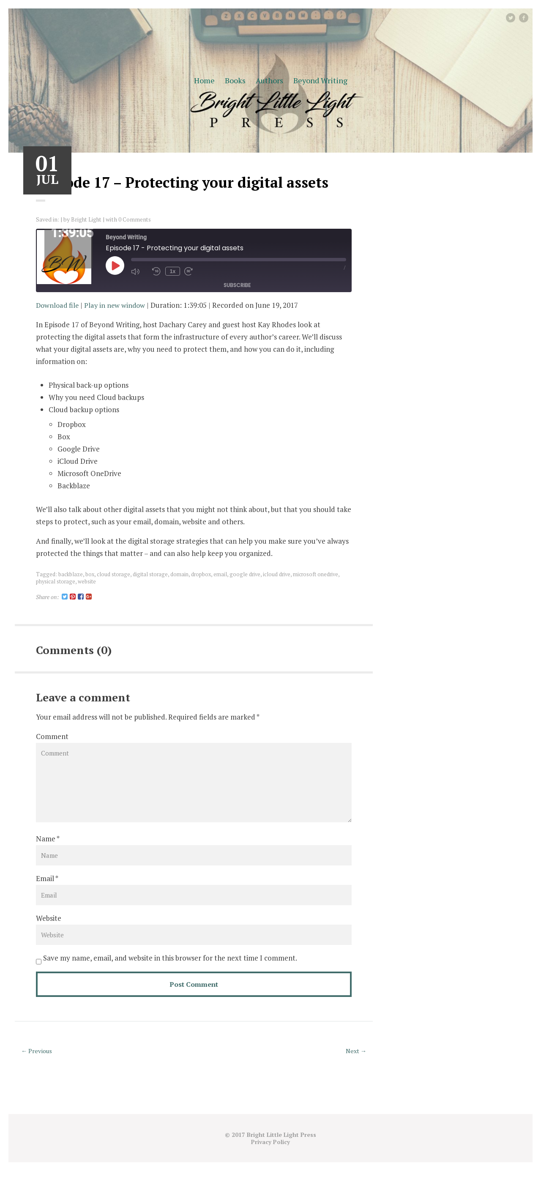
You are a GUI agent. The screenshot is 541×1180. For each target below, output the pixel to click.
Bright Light (87, 219)
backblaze (70, 574)
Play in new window (117, 305)
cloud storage (114, 574)
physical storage (56, 581)
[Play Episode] (115, 265)
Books (235, 80)
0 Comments (136, 219)
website (88, 581)
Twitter (514, 17)
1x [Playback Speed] (172, 271)
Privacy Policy (270, 1151)
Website (48, 927)
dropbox (202, 574)
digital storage (151, 574)
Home (204, 80)
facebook (527, 17)
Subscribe (237, 284)
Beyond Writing (320, 80)
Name (45, 846)
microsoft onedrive (320, 574)
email (222, 574)
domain (181, 574)
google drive (247, 574)
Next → (355, 1060)
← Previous (38, 1060)
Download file (58, 305)
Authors (269, 80)
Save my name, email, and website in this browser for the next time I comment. (170, 967)
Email (45, 886)
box (90, 574)
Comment (52, 736)
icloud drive (280, 574)
